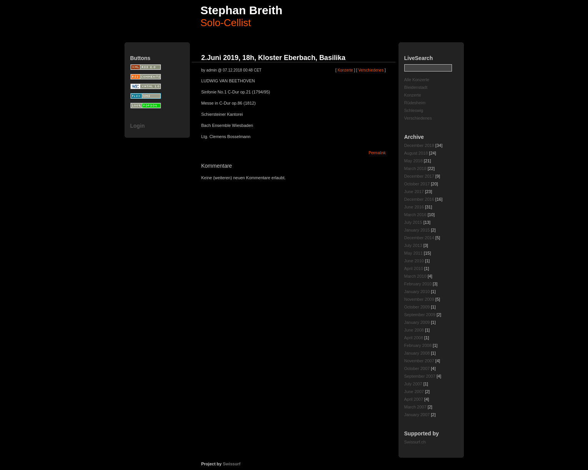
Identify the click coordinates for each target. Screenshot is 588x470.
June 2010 (414, 260)
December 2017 (419, 176)
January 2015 (417, 230)
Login (137, 126)
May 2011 (413, 253)
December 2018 (419, 145)
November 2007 (419, 360)
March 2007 (415, 407)
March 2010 (415, 276)
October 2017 (417, 184)
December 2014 (419, 237)
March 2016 (415, 214)
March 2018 (415, 168)
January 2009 (417, 322)
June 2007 (414, 391)
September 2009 (419, 314)
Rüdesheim (415, 102)
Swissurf (232, 464)
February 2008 (418, 345)
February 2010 (418, 284)
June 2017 (414, 191)
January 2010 (417, 291)
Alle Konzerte (416, 79)
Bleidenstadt (416, 87)
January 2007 (417, 414)
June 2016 (414, 207)
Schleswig (414, 110)
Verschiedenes (418, 118)
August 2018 (416, 153)
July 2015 (413, 222)
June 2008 (414, 330)
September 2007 (419, 376)
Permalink (377, 153)
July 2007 (413, 384)
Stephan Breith (241, 10)
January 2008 (417, 353)
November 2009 (419, 299)
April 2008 (414, 337)
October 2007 (417, 368)
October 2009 (417, 307)
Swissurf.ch (415, 442)
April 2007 (414, 399)
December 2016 (419, 199)
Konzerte (412, 95)
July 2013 (413, 245)
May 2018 (413, 160)
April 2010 (414, 268)
